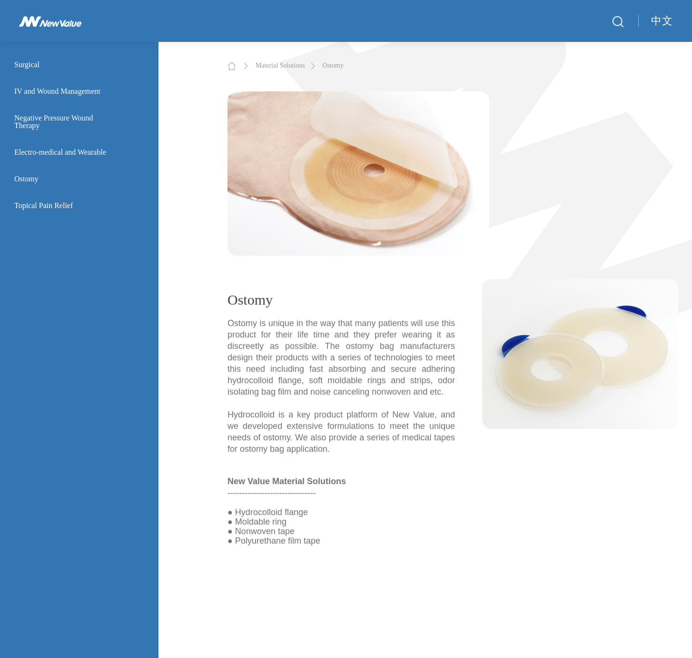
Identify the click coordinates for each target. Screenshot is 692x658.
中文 (662, 21)
